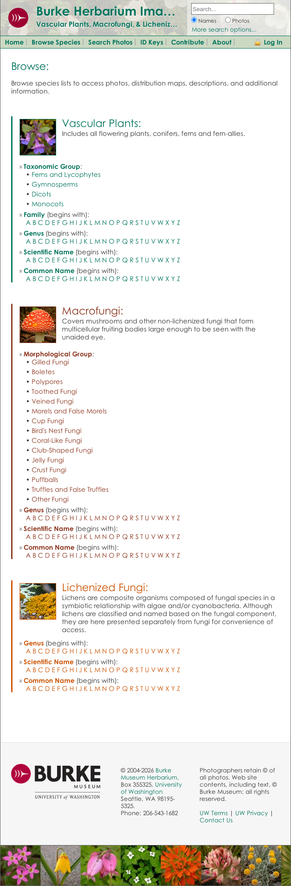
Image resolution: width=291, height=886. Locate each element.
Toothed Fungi (54, 391)
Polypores (47, 381)
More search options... (224, 29)
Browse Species (56, 42)
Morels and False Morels (69, 411)
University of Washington (151, 788)
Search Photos (110, 42)
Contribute (187, 42)
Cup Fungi (48, 420)
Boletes (43, 371)
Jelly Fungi (48, 460)
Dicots (41, 194)
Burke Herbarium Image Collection (140, 10)
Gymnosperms (55, 184)
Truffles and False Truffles (70, 489)
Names (207, 20)
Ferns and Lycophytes (66, 174)
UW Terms (214, 813)
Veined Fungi (53, 401)
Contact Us (216, 820)
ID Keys (151, 42)
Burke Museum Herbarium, (150, 774)
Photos (241, 20)
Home (14, 42)
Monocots (48, 204)
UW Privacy (251, 813)
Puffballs (45, 479)
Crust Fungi (49, 469)
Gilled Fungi (50, 362)
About (221, 42)
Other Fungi (50, 499)
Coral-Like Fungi (57, 440)
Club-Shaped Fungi (62, 450)
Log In (273, 42)
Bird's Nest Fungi (57, 430)
